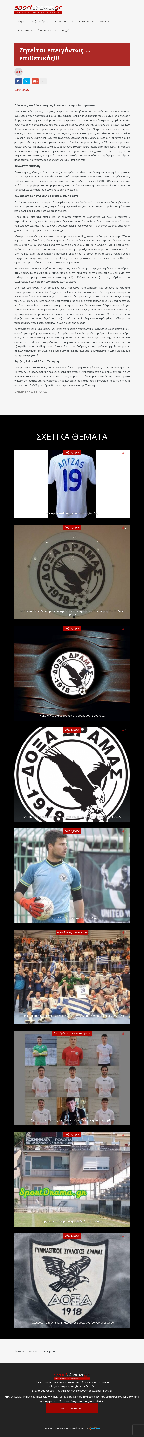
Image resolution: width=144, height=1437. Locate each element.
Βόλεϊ (102, 21)
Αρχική (21, 21)
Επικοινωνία (75, 1408)
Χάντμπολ (23, 30)
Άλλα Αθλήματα (47, 30)
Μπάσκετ (84, 21)
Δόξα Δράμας (39, 21)
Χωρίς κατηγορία (81, 1033)
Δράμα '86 (81, 932)
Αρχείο (66, 30)
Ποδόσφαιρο (62, 21)
